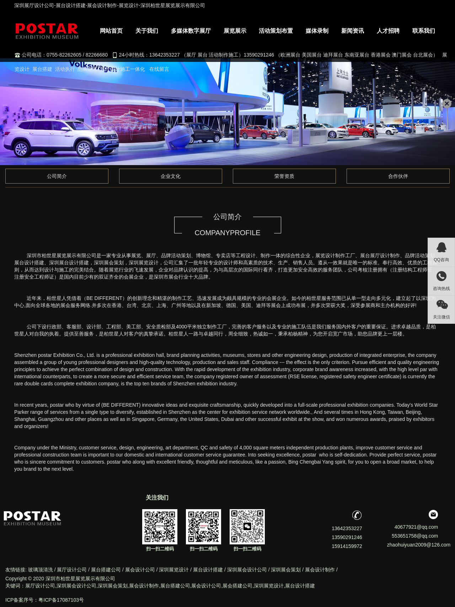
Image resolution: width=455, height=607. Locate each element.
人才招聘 (388, 31)
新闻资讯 (352, 31)
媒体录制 (317, 31)
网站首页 (111, 31)
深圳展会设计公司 (247, 569)
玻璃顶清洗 (40, 569)
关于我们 (146, 31)
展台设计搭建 (208, 569)
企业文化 (171, 176)
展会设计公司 (140, 569)
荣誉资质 (284, 176)
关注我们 (157, 498)
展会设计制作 (320, 569)
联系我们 (423, 31)
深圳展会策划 (286, 569)
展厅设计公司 (72, 569)
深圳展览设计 (174, 569)
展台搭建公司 (106, 569)
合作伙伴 (398, 176)
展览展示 (235, 31)
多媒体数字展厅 (191, 31)
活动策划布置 (276, 31)
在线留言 (159, 69)
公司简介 (57, 176)
